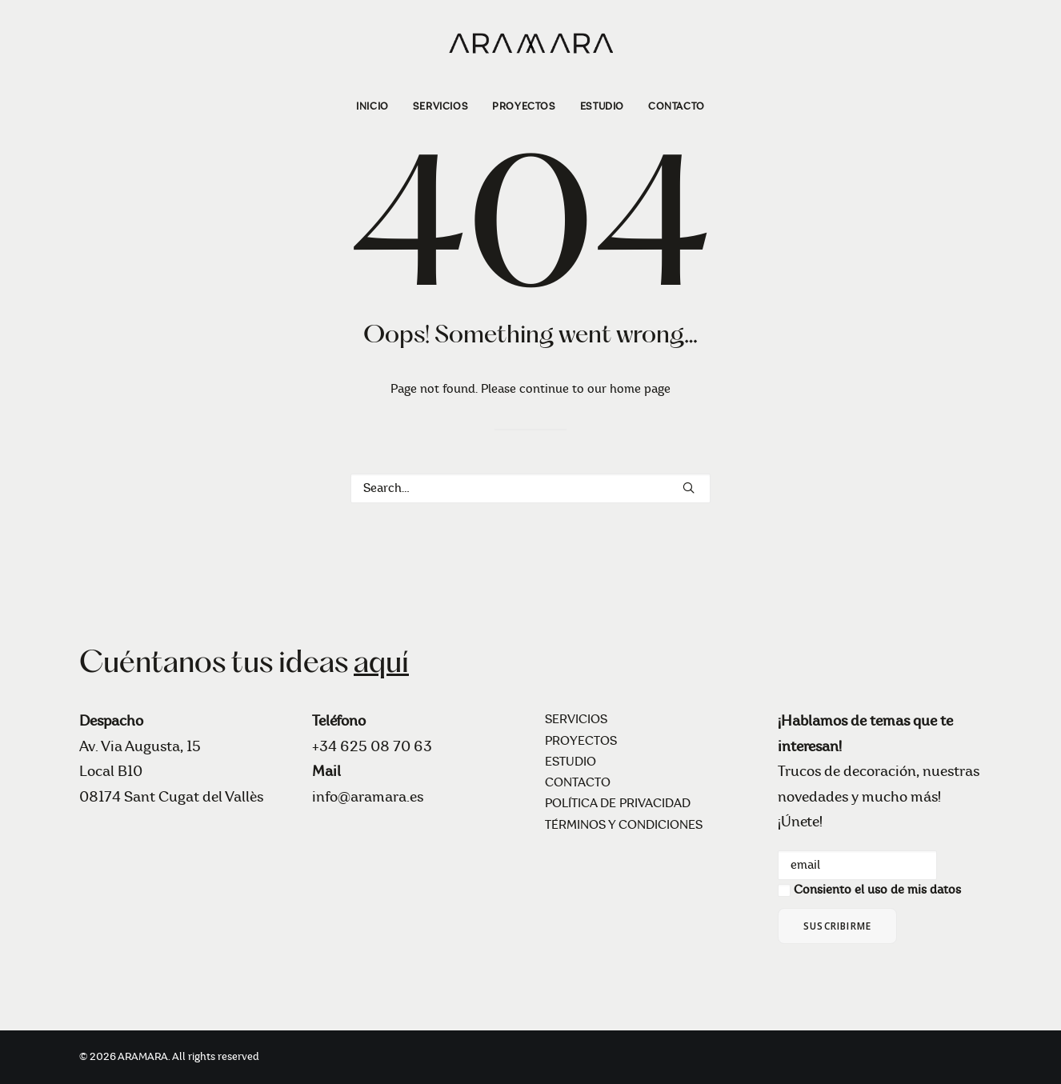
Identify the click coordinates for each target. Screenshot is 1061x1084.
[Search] (530, 488)
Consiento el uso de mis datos (877, 890)
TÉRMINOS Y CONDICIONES (624, 825)
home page (640, 389)
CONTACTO (676, 106)
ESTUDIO (602, 106)
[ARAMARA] (530, 42)
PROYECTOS (523, 106)
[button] (689, 488)
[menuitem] (377, 106)
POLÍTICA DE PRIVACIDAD (618, 804)
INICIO (372, 106)
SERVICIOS (440, 106)
